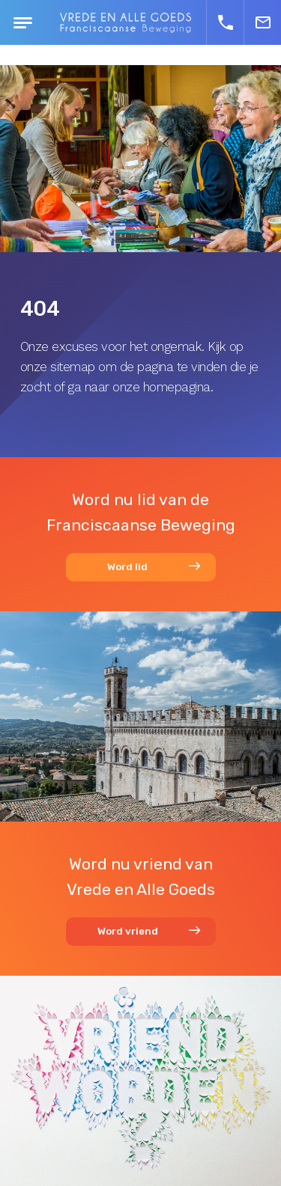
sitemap (72, 366)
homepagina (177, 386)
